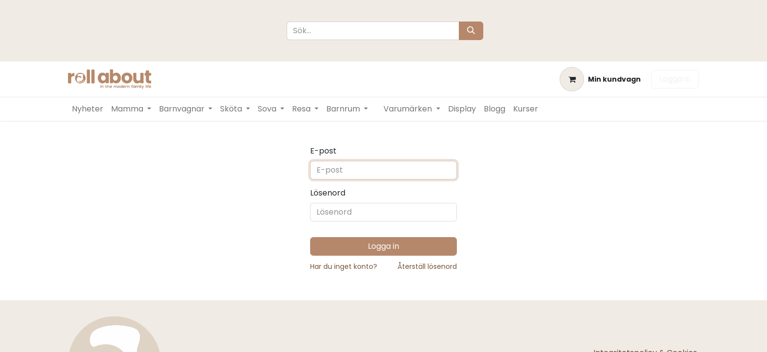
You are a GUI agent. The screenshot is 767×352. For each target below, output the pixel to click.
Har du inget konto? (343, 266)
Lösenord (327, 192)
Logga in (675, 79)
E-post (323, 150)
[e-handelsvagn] (600, 79)
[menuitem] (87, 109)
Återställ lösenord (427, 266)
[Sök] (471, 31)
